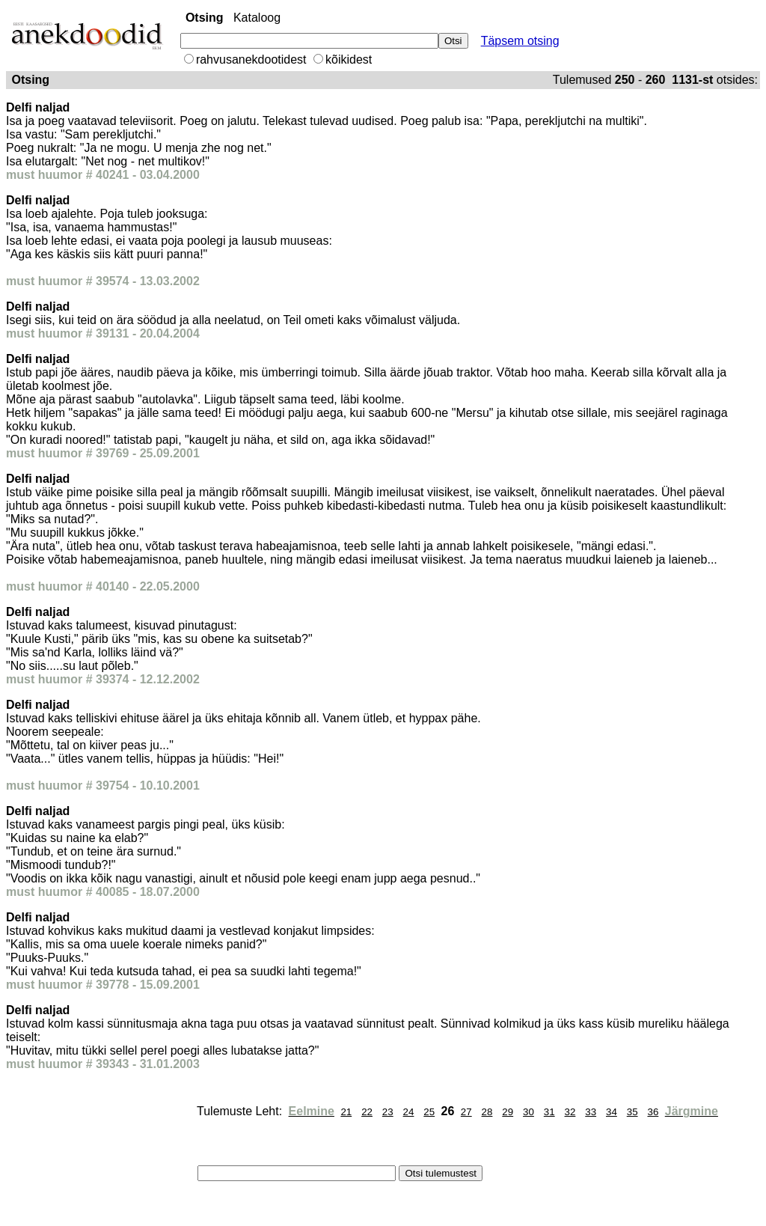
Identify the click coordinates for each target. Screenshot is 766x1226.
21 (346, 1111)
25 (429, 1111)
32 (570, 1111)
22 (367, 1111)
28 (487, 1111)
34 (611, 1111)
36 (652, 1111)
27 (466, 1111)
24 (408, 1111)
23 (387, 1111)
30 (528, 1111)
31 (549, 1111)
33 (590, 1111)
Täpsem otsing (520, 40)
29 (507, 1111)
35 (632, 1111)
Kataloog (257, 17)
